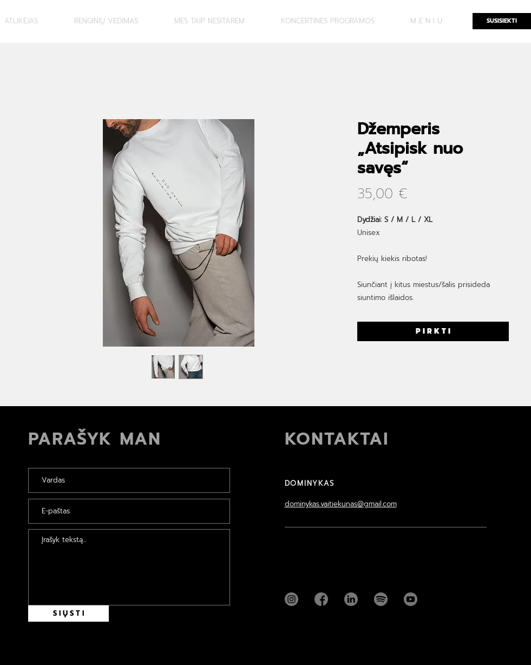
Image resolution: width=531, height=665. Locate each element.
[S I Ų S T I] (68, 613)
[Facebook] (321, 599)
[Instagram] (291, 599)
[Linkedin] (351, 599)
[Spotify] (381, 599)
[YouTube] (410, 599)
